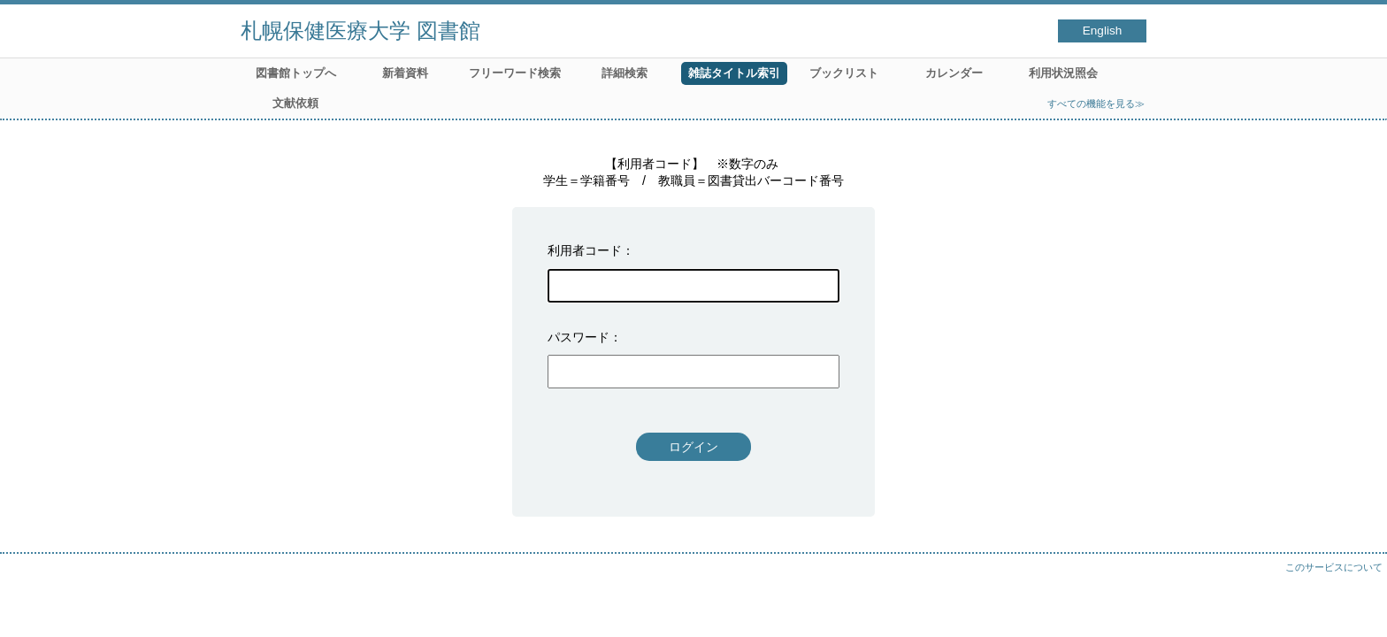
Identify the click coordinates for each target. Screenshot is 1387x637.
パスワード (578, 337)
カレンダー (954, 73)
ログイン (693, 447)
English (1103, 30)
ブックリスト (843, 73)
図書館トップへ (296, 73)
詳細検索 (625, 73)
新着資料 (405, 73)
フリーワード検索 (515, 73)
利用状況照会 (1063, 73)
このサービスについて (1334, 567)
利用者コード (585, 250)
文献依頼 (295, 103)
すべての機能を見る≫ (1096, 103)
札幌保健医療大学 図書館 (360, 30)
